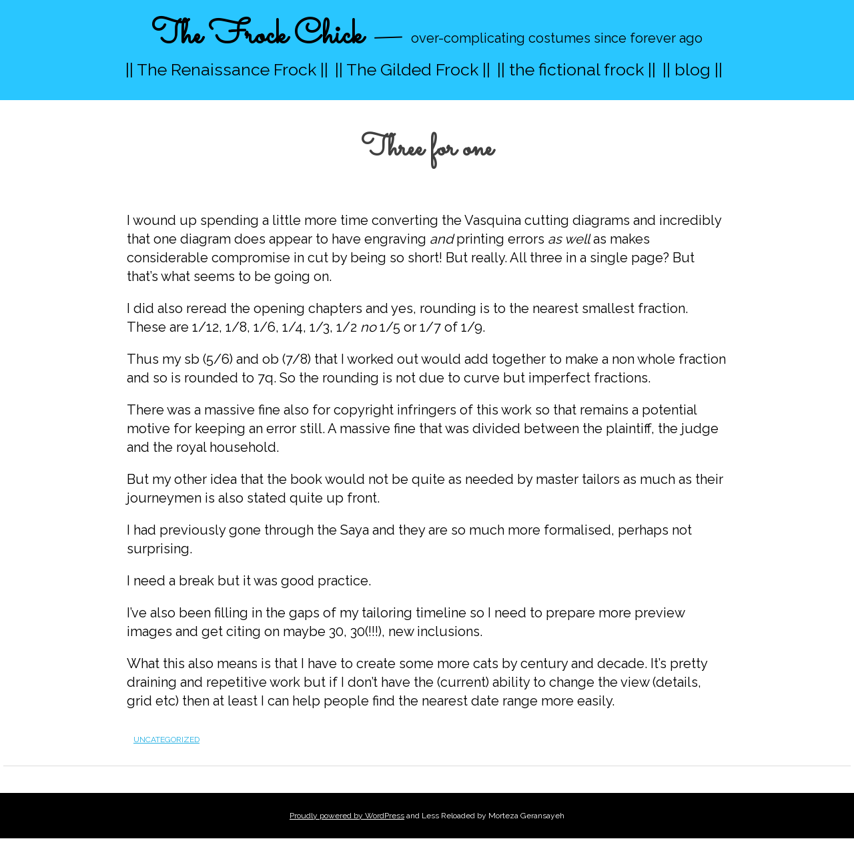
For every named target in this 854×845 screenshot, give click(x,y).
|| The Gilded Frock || (412, 69)
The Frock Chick (257, 35)
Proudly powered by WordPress (347, 815)
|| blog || (693, 69)
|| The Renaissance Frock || (226, 69)
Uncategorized (166, 739)
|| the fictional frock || (576, 69)
